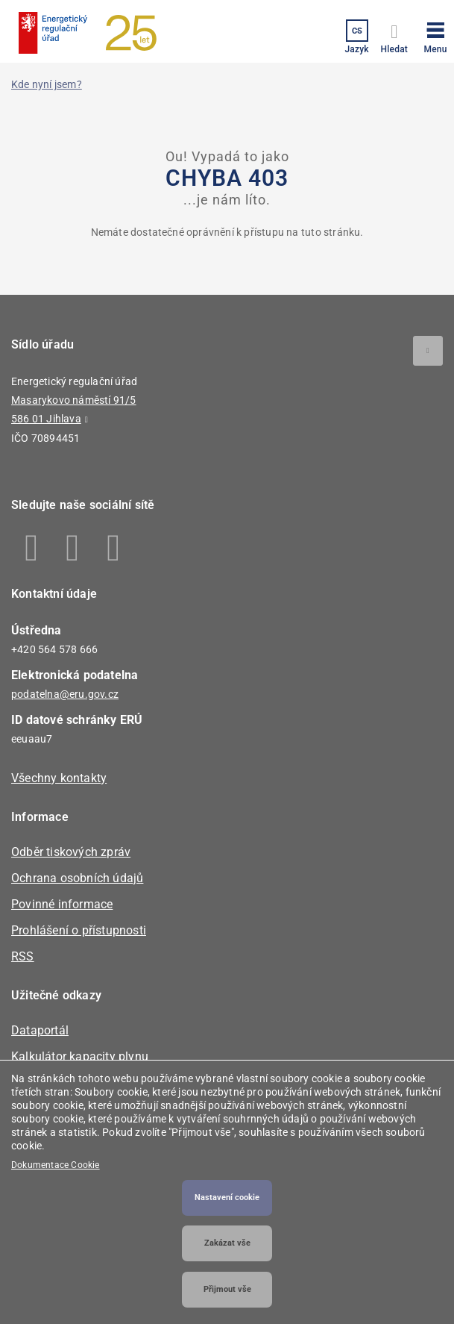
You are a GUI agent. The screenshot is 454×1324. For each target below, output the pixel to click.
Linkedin (72, 548)
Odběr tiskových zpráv (70, 852)
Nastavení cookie (227, 1197)
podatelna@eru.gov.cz (65, 694)
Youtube (113, 548)
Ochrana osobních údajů (77, 878)
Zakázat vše (227, 1243)
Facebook (31, 548)
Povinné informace (62, 904)
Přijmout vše (227, 1289)
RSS (22, 956)
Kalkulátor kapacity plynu (79, 1056)
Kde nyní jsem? (46, 84)
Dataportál (40, 1030)
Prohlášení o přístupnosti (78, 930)
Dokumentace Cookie (55, 1165)
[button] (435, 35)
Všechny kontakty (59, 778)
